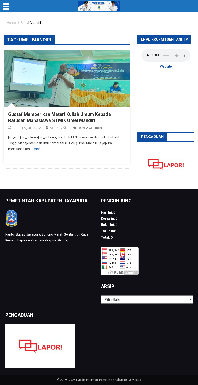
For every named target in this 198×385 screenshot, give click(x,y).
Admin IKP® (58, 128)
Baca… (37, 149)
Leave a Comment (90, 128)
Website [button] (166, 66)
